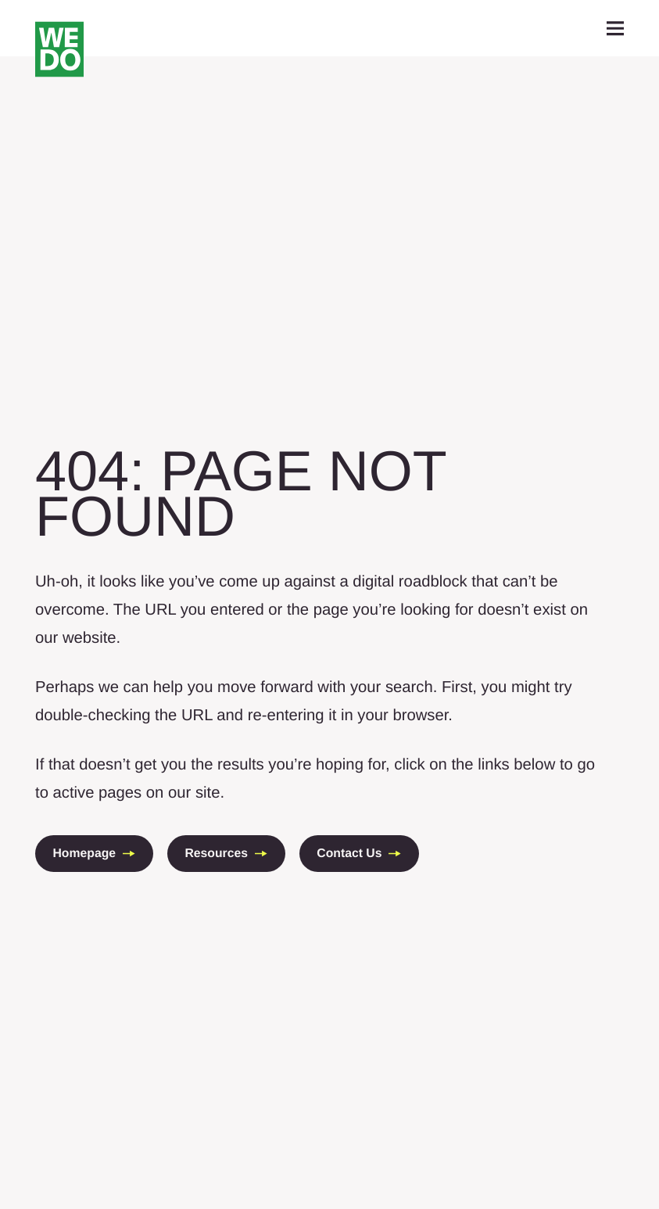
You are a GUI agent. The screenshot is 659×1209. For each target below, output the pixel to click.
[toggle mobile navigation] (616, 29)
